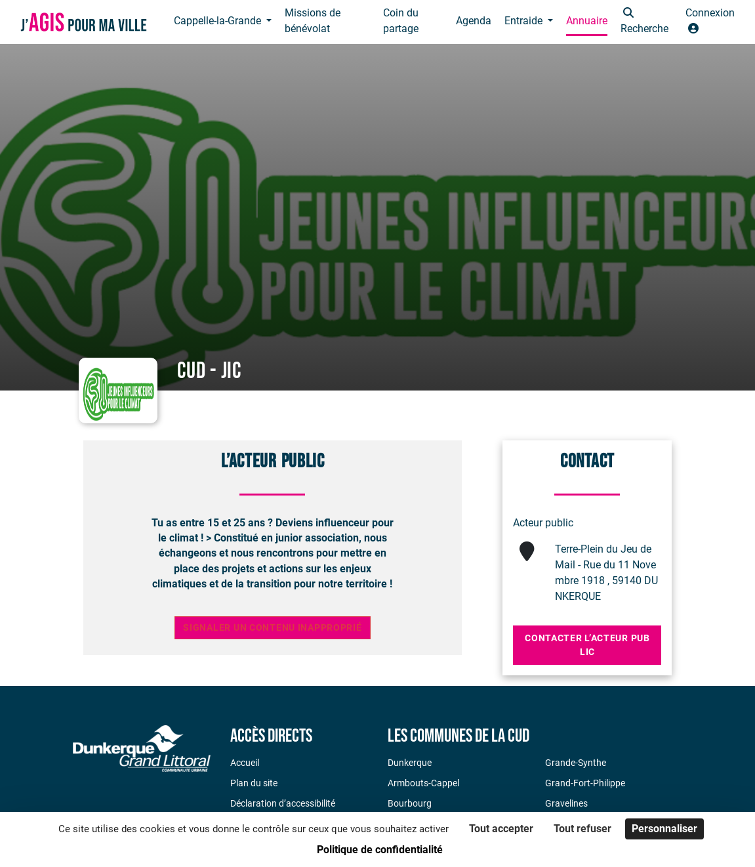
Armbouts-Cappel (423, 783)
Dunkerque (410, 762)
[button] (646, 22)
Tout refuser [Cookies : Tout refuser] (582, 828)
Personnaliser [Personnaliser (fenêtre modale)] (664, 828)
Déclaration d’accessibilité (282, 803)
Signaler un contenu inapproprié (272, 627)
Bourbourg (410, 803)
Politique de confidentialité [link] (380, 849)
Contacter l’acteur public (587, 645)
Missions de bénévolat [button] (312, 21)
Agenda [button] (473, 20)
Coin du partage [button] (400, 21)
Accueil (244, 762)
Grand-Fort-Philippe (585, 783)
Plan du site (253, 783)
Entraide (524, 20)
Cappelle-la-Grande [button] (219, 20)
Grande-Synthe (575, 762)
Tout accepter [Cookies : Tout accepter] (501, 828)
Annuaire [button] (586, 20)
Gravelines (566, 803)
